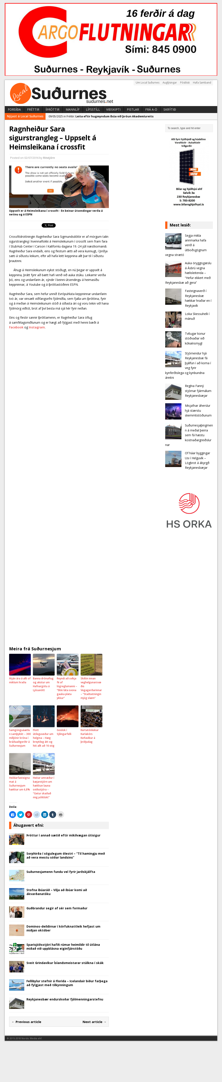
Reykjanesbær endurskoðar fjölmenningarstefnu (64, 999)
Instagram (37, 327)
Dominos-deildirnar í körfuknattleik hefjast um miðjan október (63, 928)
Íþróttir (52, 109)
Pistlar (133, 109)
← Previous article (26, 1022)
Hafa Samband (202, 82)
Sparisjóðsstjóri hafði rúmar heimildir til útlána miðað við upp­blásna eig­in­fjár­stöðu (63, 947)
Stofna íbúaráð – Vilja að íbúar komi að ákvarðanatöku (56, 892)
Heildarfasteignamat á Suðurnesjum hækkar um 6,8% (19, 783)
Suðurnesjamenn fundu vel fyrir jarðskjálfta (60, 872)
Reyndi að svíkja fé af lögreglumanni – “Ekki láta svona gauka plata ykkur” (67, 688)
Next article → (94, 1022)
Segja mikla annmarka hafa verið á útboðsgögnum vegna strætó (186, 245)
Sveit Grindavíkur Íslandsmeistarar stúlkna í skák (65, 963)
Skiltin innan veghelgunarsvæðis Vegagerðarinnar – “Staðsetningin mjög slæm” (91, 688)
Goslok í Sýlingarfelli (64, 732)
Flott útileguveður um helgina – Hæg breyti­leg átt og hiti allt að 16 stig (43, 738)
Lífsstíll (93, 109)
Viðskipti (113, 109)
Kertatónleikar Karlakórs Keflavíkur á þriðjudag (90, 736)
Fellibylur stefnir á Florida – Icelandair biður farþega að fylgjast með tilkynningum (67, 983)
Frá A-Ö (151, 109)
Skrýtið (169, 109)
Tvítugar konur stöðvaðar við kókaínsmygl (195, 338)
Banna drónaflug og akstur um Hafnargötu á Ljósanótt (43, 684)
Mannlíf (73, 109)
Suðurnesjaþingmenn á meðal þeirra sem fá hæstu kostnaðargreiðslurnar (189, 435)
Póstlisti (185, 82)
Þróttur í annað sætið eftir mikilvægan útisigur (63, 835)
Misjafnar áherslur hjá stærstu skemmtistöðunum (198, 410)
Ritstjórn (49, 158)
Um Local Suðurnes (147, 82)
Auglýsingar (170, 82)
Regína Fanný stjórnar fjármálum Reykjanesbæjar (198, 391)
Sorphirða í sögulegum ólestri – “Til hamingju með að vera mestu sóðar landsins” (65, 855)
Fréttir (33, 109)
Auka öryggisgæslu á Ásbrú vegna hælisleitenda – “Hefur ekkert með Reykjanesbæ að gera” (188, 273)
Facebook (16, 327)
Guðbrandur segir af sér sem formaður (56, 908)
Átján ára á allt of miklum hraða (20, 680)
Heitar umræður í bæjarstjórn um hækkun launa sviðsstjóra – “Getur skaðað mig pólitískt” (43, 787)
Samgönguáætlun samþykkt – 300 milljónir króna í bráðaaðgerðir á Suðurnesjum (20, 738)
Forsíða (14, 109)
